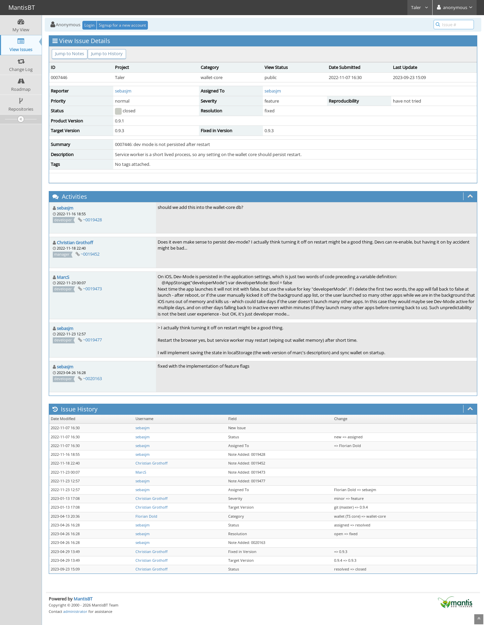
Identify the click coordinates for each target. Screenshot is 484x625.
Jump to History (107, 53)
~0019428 (92, 220)
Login (89, 25)
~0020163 (92, 378)
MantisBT (83, 599)
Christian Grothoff (75, 243)
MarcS (63, 277)
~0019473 (92, 289)
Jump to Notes (69, 53)
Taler (420, 7)
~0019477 (92, 340)
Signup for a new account (122, 25)
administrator (75, 611)
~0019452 (90, 254)
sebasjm (123, 91)
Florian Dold (146, 516)
